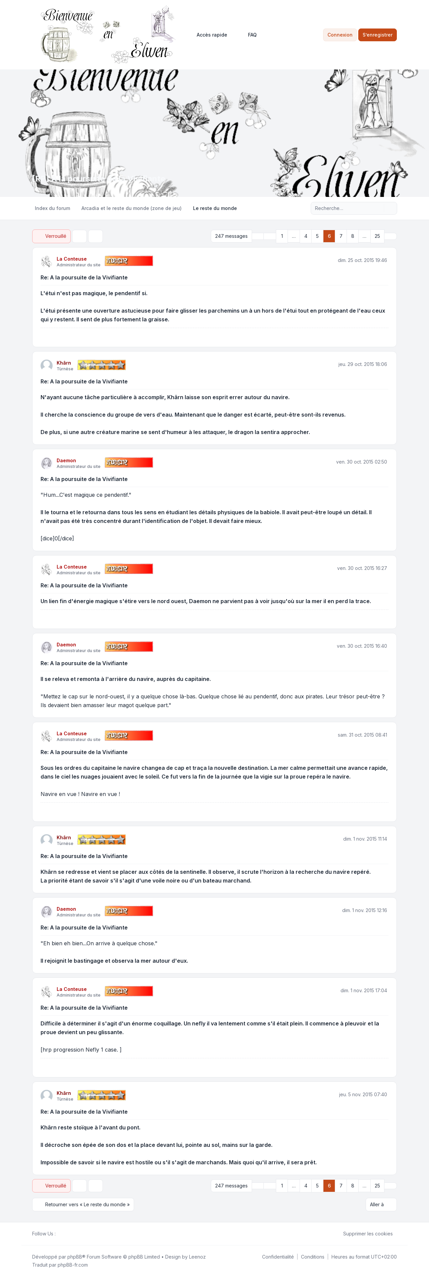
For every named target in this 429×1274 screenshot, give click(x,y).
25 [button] (377, 235)
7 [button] (341, 235)
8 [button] (352, 235)
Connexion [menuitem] (340, 35)
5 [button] (317, 235)
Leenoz (197, 1254)
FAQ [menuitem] (248, 35)
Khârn (64, 362)
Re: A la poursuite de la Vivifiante (84, 276)
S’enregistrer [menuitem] (377, 35)
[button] (269, 236)
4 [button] (305, 235)
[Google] (75, 1231)
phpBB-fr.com (73, 1262)
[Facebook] (59, 1231)
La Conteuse (72, 258)
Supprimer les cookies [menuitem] (363, 1231)
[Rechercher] (378, 208)
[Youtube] (70, 1231)
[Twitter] (65, 1231)
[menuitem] (209, 35)
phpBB (74, 1254)
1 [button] (282, 235)
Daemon (66, 459)
